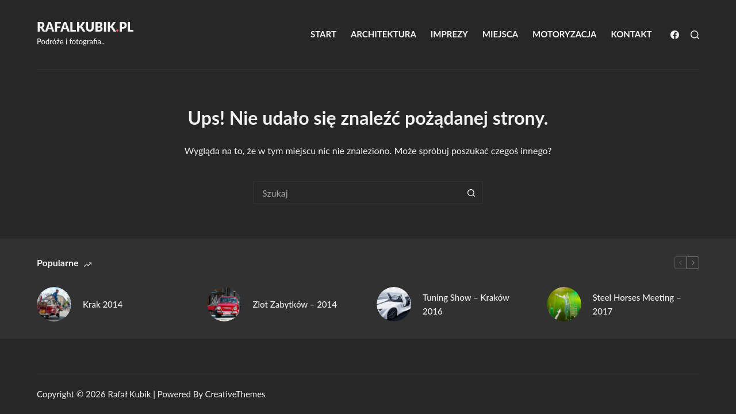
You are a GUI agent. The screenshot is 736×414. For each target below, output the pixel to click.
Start (323, 34)
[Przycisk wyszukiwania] (471, 192)
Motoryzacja (564, 34)
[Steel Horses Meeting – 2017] (564, 304)
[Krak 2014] (54, 304)
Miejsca (500, 34)
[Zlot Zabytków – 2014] (224, 304)
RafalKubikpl (85, 26)
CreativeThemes (235, 394)
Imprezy (449, 34)
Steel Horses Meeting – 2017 (637, 304)
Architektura (383, 34)
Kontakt (631, 34)
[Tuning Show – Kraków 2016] (394, 304)
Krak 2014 (102, 304)
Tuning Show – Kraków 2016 (466, 304)
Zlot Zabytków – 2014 (295, 304)
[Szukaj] (695, 34)
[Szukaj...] (356, 192)
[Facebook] (674, 34)
